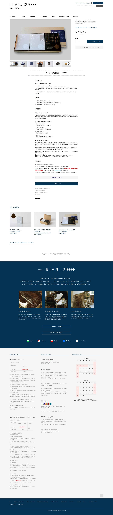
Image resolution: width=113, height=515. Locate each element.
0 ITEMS (99, 6)
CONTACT (76, 16)
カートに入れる (95, 41)
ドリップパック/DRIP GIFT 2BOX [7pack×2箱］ (42, 230)
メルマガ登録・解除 (92, 501)
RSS (19, 504)
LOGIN (91, 6)
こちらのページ (57, 170)
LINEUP (53, 16)
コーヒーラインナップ (56, 326)
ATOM (22, 504)
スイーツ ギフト (87, 20)
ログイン (84, 501)
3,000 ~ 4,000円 (79, 23)
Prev (11, 63)
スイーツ (81, 20)
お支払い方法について (30, 501)
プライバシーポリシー (54, 501)
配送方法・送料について (19, 501)
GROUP (24, 16)
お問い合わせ (64, 501)
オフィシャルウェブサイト (56, 332)
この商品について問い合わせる (41, 192)
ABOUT (32, 16)
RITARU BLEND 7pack (15, 229)
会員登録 (85, 6)
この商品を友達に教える (40, 190)
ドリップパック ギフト (82, 21)
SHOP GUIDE (43, 16)
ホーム (11, 501)
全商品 (76, 20)
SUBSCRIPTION (64, 16)
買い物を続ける (38, 194)
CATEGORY (14, 16)
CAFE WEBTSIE (13, 504)
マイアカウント (72, 501)
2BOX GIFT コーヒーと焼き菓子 (67, 230)
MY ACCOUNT (80, 6)
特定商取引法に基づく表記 (42, 501)
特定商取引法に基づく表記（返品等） (42, 188)
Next (69, 63)
